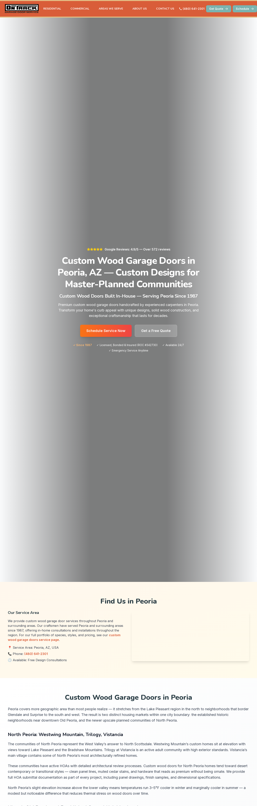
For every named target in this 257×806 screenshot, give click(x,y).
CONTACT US (165, 9)
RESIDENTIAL (52, 9)
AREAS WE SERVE (111, 9)
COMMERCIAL (80, 9)
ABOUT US (139, 9)
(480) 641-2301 (192, 8)
